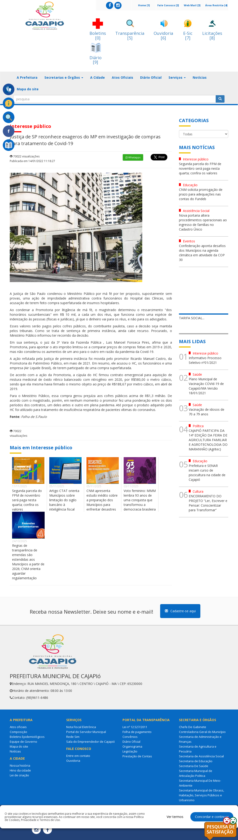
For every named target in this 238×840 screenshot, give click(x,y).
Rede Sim (72, 737)
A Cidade (97, 77)
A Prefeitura (27, 77)
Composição (18, 732)
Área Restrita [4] (216, 5)
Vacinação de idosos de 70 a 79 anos (206, 411)
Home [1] (144, 5)
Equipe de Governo (23, 741)
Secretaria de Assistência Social (201, 756)
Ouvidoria (73, 761)
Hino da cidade (20, 770)
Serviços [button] (177, 77)
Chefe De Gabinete (192, 727)
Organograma (132, 746)
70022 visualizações (25, 156)
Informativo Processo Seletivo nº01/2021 (205, 360)
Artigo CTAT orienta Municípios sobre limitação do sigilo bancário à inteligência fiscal (64, 499)
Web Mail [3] (192, 5)
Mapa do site (28, 89)
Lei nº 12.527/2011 (134, 727)
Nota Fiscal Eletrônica (81, 727)
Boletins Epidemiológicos (27, 737)
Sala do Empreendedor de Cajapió (90, 741)
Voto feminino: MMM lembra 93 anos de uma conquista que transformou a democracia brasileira (140, 499)
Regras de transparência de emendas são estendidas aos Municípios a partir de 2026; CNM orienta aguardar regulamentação (28, 561)
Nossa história (20, 765)
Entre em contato (78, 756)
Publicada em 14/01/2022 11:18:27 (32, 161)
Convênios (130, 737)
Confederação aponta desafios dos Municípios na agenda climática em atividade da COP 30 (202, 253)
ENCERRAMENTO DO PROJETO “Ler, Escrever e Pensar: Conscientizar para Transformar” (208, 503)
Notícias (200, 77)
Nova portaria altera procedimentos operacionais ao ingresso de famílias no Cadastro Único (203, 222)
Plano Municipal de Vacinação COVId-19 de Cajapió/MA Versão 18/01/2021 (206, 386)
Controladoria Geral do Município (202, 732)
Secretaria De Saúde (193, 766)
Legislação (129, 751)
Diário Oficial (151, 77)
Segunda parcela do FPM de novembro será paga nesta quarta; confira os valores (27, 499)
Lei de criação (19, 775)
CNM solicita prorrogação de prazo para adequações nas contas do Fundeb (200, 194)
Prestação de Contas (137, 756)
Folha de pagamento (137, 732)
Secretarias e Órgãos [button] (63, 77)
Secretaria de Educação (195, 761)
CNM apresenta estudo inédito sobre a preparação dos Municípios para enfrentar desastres (102, 499)
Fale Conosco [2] (168, 5)
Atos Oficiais (122, 77)
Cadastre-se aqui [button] (180, 611)
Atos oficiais (18, 727)
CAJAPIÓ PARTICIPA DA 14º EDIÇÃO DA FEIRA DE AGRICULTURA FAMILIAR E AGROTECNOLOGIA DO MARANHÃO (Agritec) (208, 439)
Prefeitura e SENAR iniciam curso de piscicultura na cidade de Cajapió (207, 472)
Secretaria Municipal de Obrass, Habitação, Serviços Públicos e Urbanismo (201, 795)
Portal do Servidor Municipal (86, 732)
